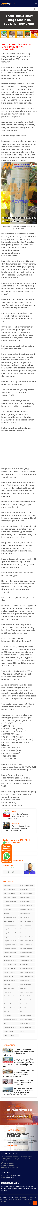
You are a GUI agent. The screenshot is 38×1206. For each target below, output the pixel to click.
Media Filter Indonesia (27, 976)
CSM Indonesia (25, 901)
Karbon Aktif (24, 964)
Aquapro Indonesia (26, 893)
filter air (6, 913)
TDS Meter (7, 1016)
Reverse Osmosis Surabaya (11, 1008)
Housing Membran (26, 949)
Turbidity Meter (25, 1023)
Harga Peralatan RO (10, 945)
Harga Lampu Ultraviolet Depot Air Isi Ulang (11, 925)
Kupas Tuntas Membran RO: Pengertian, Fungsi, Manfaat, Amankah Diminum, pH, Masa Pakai (18, 1074)
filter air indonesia (10, 917)
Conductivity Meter (10, 901)
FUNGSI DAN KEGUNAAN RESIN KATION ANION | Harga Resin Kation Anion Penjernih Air (18, 1052)
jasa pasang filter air (27, 953)
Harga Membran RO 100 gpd (11, 933)
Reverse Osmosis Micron (27, 1004)
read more (12, 1119)
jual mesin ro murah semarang (11, 964)
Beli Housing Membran (11, 897)
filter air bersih (25, 913)
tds (21, 1012)
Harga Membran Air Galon (11, 929)
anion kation (24, 889)
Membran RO (24, 980)
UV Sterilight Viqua (10, 1028)
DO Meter (7, 905)
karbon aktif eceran (10, 968)
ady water (7, 886)
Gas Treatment (9, 921)
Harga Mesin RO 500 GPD (27, 941)
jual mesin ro (24, 956)
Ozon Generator (9, 988)
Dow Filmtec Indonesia (27, 905)
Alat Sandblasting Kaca (11, 889)
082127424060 (8, 1163)
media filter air (8, 976)
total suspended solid (27, 1020)
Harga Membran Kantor (27, 929)
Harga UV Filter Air (10, 949)
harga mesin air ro (10, 937)
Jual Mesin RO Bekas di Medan (27, 960)
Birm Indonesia (25, 897)
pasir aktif (23, 988)
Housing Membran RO (11, 953)
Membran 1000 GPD (10, 980)
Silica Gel (7, 1012)
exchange (7, 909)
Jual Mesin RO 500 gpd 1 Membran (11, 960)
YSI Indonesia (8, 1031)
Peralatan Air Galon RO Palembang (27, 996)
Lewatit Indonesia (9, 972)
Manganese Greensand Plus (27, 972)
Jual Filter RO (8, 956)
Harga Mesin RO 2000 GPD (11, 941)
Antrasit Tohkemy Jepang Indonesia (11, 893)
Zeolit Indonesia (9, 1035)
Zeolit (22, 1031)
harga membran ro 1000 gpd (27, 933)
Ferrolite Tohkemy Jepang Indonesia (27, 909)
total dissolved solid (10, 1020)
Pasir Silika (7, 992)
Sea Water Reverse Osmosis (27, 1008)
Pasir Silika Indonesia (27, 992)
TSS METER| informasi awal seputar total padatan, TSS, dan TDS (23, 1082)
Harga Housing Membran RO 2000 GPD (27, 921)
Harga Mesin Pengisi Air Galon (27, 937)
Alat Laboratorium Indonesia (27, 886)
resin (5, 1000)
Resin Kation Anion (26, 1000)
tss (5, 1023)
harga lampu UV (25, 925)
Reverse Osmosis (10, 1004)
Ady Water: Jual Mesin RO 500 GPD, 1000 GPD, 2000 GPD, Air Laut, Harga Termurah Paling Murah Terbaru (18, 1091)
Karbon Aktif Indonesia (27, 968)
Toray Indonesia (25, 1016)
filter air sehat (24, 917)
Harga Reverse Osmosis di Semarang (27, 945)
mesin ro (7, 984)
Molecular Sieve (25, 984)
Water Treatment (26, 1028)
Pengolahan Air (9, 996)
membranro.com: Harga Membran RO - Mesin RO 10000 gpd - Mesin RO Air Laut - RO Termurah (18, 1199)
